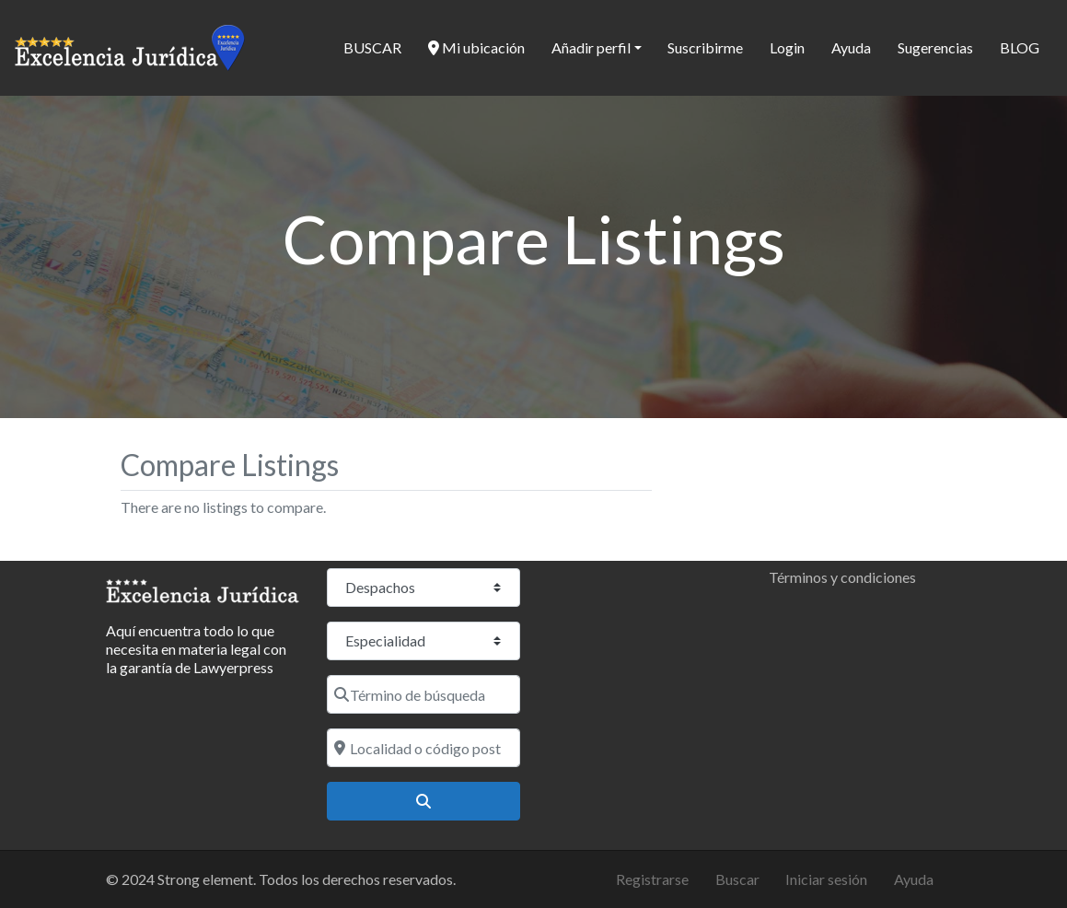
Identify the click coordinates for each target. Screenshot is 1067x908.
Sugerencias (935, 47)
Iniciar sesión (826, 879)
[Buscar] (423, 801)
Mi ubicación (476, 47)
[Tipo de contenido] (423, 587)
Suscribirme (705, 47)
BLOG (1019, 47)
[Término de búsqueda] (423, 694)
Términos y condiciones (842, 577)
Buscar (737, 879)
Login (787, 47)
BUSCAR (372, 47)
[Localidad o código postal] (423, 747)
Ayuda (851, 47)
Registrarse (652, 879)
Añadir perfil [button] (591, 47)
